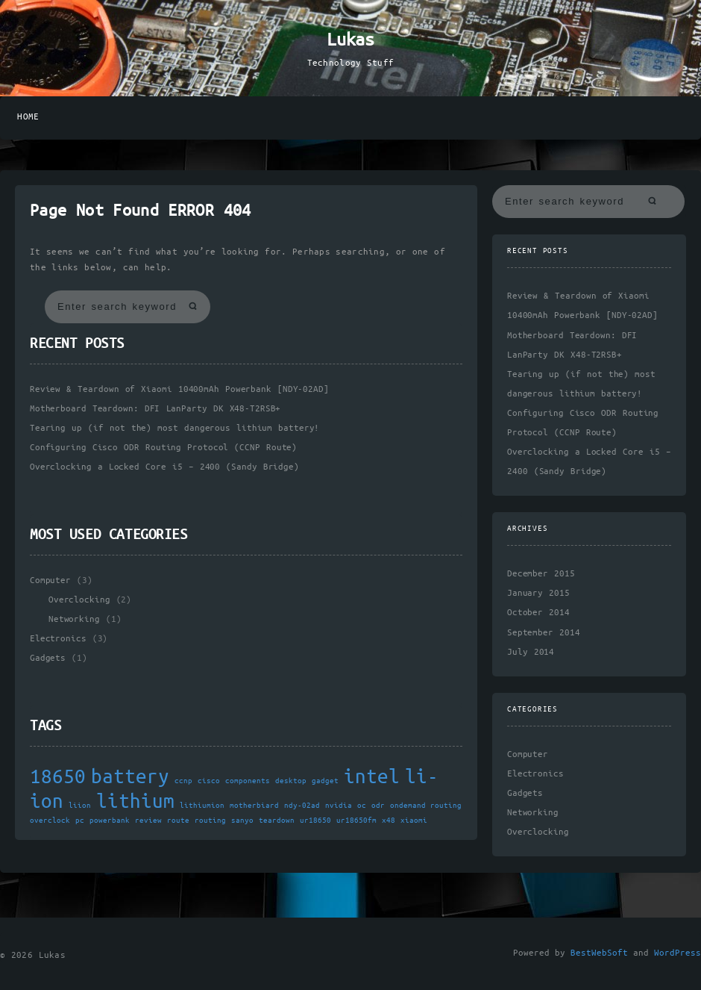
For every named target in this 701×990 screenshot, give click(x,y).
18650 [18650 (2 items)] (58, 777)
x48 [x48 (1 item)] (388, 820)
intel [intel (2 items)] (372, 777)
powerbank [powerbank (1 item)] (109, 820)
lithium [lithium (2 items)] (135, 802)
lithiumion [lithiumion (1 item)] (202, 805)
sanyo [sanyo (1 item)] (242, 820)
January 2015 (538, 593)
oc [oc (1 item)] (361, 805)
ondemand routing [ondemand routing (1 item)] (426, 805)
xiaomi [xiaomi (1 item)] (413, 820)
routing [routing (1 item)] (210, 820)
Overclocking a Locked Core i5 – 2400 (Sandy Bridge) (164, 467)
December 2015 (541, 573)
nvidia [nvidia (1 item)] (338, 805)
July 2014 (530, 652)
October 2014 (538, 612)
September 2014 (543, 632)
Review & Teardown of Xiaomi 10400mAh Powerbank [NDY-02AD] (179, 389)
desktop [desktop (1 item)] (291, 780)
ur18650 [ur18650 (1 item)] (315, 820)
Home (28, 116)
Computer (50, 580)
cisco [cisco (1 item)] (209, 780)
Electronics (58, 638)
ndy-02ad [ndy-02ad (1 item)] (302, 805)
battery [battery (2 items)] (130, 777)
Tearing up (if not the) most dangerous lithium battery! (174, 428)
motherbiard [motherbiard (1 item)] (254, 805)
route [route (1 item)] (178, 820)
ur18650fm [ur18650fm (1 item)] (356, 820)
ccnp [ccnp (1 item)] (183, 780)
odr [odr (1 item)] (378, 805)
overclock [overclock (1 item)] (50, 820)
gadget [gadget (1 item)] (325, 780)
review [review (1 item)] (148, 820)
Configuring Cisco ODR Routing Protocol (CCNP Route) (163, 447)
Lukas (350, 40)
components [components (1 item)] (247, 780)
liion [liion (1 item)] (80, 805)
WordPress (677, 953)
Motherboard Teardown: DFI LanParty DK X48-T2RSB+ (155, 408)
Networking (74, 619)
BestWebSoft (599, 953)
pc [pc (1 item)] (79, 820)
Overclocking (79, 599)
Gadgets (48, 658)
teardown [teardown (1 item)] (277, 820)
